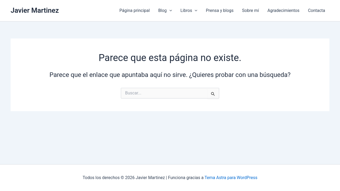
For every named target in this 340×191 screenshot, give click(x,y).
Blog (165, 10)
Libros (188, 10)
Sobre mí (250, 10)
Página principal (135, 10)
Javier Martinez (35, 10)
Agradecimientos (283, 10)
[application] (169, 10)
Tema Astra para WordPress (231, 177)
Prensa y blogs (219, 10)
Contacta (316, 10)
